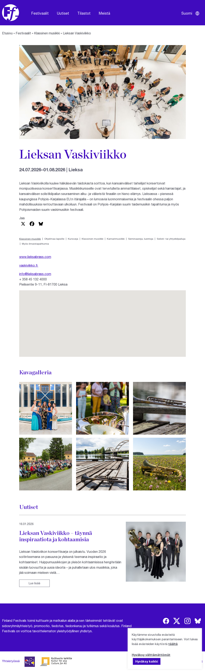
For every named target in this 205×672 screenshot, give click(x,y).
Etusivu (7, 33)
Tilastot (84, 13)
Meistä (104, 13)
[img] (166, 621)
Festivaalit (40, 13)
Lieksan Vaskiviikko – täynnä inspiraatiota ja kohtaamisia (55, 536)
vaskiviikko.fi (28, 265)
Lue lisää (34, 583)
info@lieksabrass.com (35, 274)
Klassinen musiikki (47, 33)
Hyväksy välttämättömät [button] (151, 655)
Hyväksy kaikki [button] (146, 661)
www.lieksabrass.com (35, 257)
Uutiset (63, 13)
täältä (173, 644)
